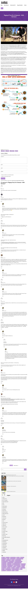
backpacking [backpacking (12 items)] (13, 557)
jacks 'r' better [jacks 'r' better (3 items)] (10, 565)
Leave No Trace (5, 522)
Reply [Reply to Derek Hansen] (2, 463)
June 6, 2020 (2, 421)
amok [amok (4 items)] (4, 557)
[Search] (25, 469)
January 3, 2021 (2, 439)
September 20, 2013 (4, 273)
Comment (2, 156)
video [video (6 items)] (17, 570)
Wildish (4, 550)
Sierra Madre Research (6, 537)
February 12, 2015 (3, 301)
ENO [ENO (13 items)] (13, 560)
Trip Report (4, 547)
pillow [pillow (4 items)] (23, 566)
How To (4, 515)
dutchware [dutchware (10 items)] (8, 560)
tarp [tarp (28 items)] (3, 569)
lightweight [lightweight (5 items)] (4, 566)
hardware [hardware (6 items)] (4, 564)
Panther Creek (5, 534)
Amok (3, 497)
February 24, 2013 (3, 215)
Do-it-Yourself (5, 500)
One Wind (4, 528)
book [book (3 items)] (18, 557)
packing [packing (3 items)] (19, 566)
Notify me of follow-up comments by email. (7, 174)
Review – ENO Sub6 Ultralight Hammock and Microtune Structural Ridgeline (15, 476)
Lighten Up (4, 524)
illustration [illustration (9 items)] (23, 564)
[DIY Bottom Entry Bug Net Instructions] (3, 493)
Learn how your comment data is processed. (18, 180)
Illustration (5, 149)
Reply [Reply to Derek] (2, 237)
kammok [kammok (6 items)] (23, 565)
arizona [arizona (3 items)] (8, 557)
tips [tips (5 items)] (21, 569)
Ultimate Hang (5, 549)
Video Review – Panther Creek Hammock (11, 486)
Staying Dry (4, 541)
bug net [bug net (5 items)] (22, 557)
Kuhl (3, 521)
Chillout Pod (5, 498)
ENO (3, 503)
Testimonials (5, 546)
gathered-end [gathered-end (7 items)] (18, 560)
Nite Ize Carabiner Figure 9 (18, 53)
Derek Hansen (4, 457)
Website (2, 171)
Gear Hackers (5, 506)
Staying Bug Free (5, 540)
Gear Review (5, 507)
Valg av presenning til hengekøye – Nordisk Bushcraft (7, 214)
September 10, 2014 (3, 282)
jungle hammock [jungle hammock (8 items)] (17, 565)
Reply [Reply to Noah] (1, 201)
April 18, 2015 (6, 352)
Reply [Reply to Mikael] (1, 444)
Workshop (4, 552)
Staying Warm (5, 543)
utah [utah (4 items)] (13, 570)
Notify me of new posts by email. (6, 176)
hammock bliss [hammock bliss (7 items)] (10, 562)
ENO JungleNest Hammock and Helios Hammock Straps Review (14, 481)
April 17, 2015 (3, 334)
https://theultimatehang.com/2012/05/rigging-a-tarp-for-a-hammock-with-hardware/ (14, 242)
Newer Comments (16, 465)
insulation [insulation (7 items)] (4, 565)
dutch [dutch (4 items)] (4, 560)
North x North (5, 527)
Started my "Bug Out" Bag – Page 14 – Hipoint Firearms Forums (8, 240)
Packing (4, 532)
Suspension (4, 544)
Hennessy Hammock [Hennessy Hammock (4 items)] (16, 564)
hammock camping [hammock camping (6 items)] (18, 562)
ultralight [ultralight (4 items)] (9, 570)
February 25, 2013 (4, 233)
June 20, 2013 (2, 248)
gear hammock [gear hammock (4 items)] (5, 561)
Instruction (4, 518)
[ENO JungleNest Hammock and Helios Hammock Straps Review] (3, 483)
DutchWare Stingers (3, 54)
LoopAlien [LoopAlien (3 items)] (10, 566)
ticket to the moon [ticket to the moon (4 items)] (16, 569)
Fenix (3, 504)
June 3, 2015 (2, 363)
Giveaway (4, 509)
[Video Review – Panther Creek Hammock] (3, 488)
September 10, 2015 (4, 388)
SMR (3, 538)
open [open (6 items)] (14, 566)
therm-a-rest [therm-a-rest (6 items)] (8, 569)
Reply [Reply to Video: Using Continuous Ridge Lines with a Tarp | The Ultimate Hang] (1, 252)
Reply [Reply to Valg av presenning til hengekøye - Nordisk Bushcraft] (1, 218)
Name (2, 164)
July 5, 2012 (2, 197)
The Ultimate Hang (14, 579)
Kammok (4, 519)
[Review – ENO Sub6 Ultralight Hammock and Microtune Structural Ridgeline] (3, 478)
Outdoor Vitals (5, 531)
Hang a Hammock (5, 513)
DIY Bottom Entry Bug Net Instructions (11, 491)
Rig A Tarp (7, 149)
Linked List (4, 525)
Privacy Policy (16, 585)
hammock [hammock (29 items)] (4, 562)
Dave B (1, 257)
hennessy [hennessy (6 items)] (9, 564)
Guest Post (4, 510)
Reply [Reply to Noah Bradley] (1, 425)
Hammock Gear (5, 512)
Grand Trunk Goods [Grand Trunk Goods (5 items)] (19, 561)
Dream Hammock (5, 501)
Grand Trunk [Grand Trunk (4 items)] (12, 561)
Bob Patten (2, 322)
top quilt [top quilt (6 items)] (4, 570)
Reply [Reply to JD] (1, 305)
